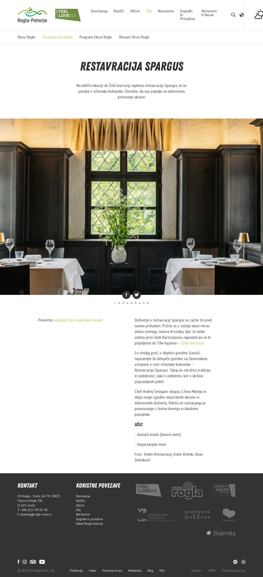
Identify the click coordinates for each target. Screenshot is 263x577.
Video (92, 570)
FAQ (161, 570)
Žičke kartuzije (192, 343)
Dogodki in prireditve (187, 15)
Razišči (119, 11)
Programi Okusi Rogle (96, 37)
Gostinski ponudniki (57, 37)
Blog (150, 570)
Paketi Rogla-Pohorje (89, 524)
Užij (149, 11)
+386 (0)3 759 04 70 (33, 510)
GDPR (212, 570)
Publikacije (76, 570)
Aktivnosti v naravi (209, 13)
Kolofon (196, 570)
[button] (242, 15)
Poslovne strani (112, 570)
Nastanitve (166, 11)
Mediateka (134, 570)
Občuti (135, 11)
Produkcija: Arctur (234, 570)
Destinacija (99, 11)
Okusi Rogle (26, 37)
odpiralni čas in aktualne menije (78, 320)
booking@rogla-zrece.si (36, 514)
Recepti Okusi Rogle (134, 37)
